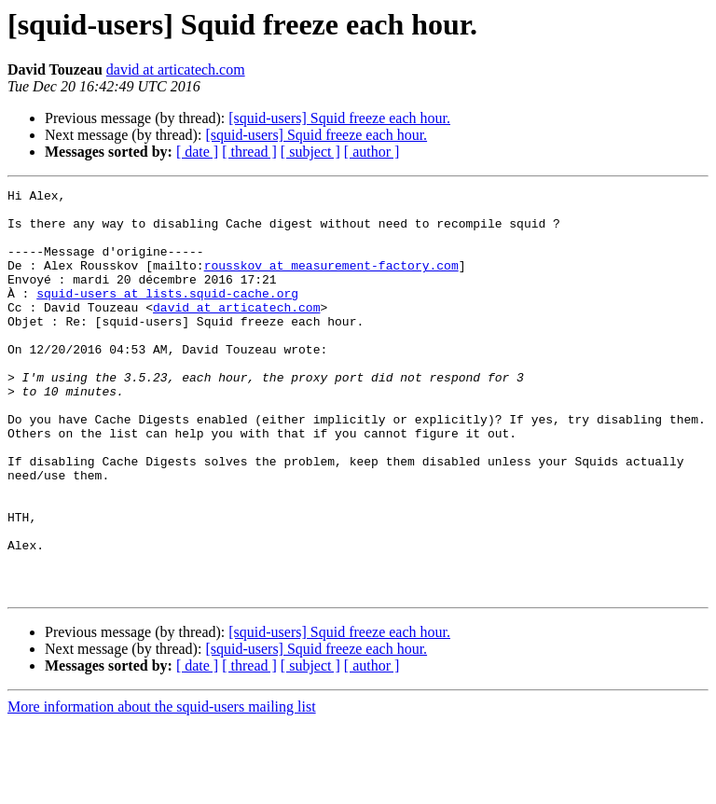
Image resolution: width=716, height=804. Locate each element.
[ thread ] (249, 151)
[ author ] (372, 151)
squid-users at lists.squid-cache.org (167, 315)
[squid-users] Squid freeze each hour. (339, 118)
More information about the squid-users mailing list (161, 788)
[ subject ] (310, 151)
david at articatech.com (175, 69)
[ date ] (197, 151)
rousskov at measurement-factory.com (331, 281)
